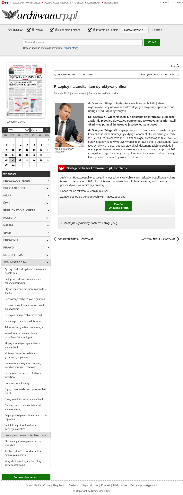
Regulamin (59, 485)
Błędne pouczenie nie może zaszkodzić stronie (25, 291)
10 (13, 150)
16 (6, 155)
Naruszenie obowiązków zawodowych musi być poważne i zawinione (24, 365)
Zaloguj (162, 3)
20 (34, 155)
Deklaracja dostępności (143, 485)
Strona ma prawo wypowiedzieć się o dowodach (24, 443)
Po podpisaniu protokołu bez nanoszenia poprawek (26, 417)
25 (20, 160)
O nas (46, 485)
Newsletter (111, 3)
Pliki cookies (120, 485)
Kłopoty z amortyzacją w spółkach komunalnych (22, 345)
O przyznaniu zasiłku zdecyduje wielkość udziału (26, 391)
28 (41, 160)
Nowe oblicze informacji (17, 383)
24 (13, 160)
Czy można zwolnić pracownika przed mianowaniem (24, 307)
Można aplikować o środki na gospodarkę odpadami (20, 355)
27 (34, 160)
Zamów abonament (26, 477)
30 (6, 164)
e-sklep (79, 3)
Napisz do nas (90, 485)
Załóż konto (176, 3)
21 (41, 155)
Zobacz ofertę (71, 48)
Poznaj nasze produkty (57, 3)
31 (13, 164)
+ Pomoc (157, 30)
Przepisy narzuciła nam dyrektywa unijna (26, 435)
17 (13, 155)
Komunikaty (93, 3)
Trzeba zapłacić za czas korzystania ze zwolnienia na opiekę (25, 453)
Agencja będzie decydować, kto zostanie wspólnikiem (26, 271)
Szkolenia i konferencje (26, 3)
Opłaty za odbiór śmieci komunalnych (24, 399)
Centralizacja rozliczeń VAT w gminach (25, 299)
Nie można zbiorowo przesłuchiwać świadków (23, 375)
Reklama (74, 485)
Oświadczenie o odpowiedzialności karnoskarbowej (23, 407)
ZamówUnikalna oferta (118, 206)
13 (34, 150)
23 (6, 160)
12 (27, 150)
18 (20, 155)
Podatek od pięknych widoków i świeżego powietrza (21, 427)
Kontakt (105, 485)
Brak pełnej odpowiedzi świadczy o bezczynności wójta (23, 281)
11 (20, 150)
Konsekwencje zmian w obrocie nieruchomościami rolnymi (21, 335)
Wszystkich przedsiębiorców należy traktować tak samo (23, 463)
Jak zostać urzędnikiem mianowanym (24, 327)
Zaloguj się (90, 223)
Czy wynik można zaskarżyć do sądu (24, 315)
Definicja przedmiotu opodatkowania (23, 321)
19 (27, 155)
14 (41, 150)
